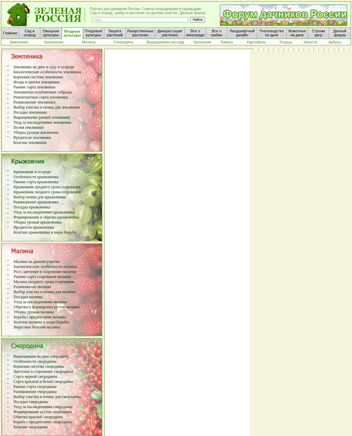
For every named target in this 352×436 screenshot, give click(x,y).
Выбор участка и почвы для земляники (46, 107)
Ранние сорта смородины (34, 386)
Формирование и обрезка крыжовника (46, 217)
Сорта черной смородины (35, 376)
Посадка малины (28, 296)
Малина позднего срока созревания (44, 281)
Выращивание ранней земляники (41, 117)
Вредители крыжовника (33, 227)
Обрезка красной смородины (38, 416)
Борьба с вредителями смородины (42, 422)
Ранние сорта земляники (34, 87)
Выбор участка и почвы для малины (45, 291)
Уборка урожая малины (34, 312)
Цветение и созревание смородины (43, 371)
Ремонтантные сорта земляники (40, 97)
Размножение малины (32, 286)
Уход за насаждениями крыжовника (44, 212)
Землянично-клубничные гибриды (42, 92)
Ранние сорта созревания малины (42, 276)
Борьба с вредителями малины (40, 317)
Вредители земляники (32, 137)
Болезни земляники (30, 142)
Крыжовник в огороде (32, 171)
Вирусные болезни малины (37, 327)
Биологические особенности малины (45, 266)
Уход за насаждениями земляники (42, 122)
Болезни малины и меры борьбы (41, 322)
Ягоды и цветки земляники (36, 82)
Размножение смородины (35, 391)
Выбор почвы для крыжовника (39, 197)
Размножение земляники (34, 102)
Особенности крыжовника (35, 176)
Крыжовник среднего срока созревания (46, 187)
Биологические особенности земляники (47, 72)
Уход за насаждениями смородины (43, 406)
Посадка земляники (30, 112)
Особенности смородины (34, 361)
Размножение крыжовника (35, 202)
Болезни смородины (30, 427)
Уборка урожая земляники (35, 132)
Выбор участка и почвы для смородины (47, 396)
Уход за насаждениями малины (40, 302)
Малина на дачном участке (37, 261)
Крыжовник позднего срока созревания (47, 192)
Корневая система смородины (39, 366)
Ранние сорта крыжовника (35, 182)
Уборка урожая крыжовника (37, 222)
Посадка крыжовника (31, 207)
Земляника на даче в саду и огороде (43, 67)
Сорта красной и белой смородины (43, 381)
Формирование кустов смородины (42, 411)
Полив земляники (28, 127)
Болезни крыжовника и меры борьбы (45, 232)
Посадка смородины (30, 401)
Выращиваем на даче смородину (41, 356)
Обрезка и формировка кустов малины (47, 307)
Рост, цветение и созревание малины (45, 271)
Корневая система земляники (38, 77)
